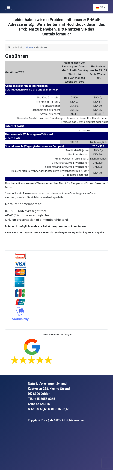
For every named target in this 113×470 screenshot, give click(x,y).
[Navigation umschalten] (8, 7)
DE (99, 7)
